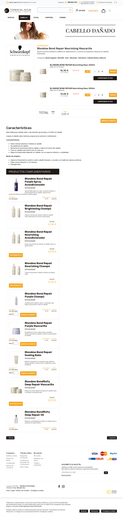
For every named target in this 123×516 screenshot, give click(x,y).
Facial (36, 18)
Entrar (80, 11)
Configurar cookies (37, 490)
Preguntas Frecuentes (24, 457)
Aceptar (84, 511)
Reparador (73, 58)
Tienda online (26, 453)
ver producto (16, 255)
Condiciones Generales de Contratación (24, 462)
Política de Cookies (22, 490)
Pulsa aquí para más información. (30, 506)
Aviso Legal (24, 467)
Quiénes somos (11, 456)
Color (67, 58)
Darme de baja (66, 475)
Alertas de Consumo (10, 467)
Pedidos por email (105, 2)
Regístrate (93, 11)
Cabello (23, 18)
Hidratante (82, 58)
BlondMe (61, 58)
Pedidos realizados (37, 464)
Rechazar (94, 511)
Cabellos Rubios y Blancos (96, 58)
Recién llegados (51, 58)
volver (10, 438)
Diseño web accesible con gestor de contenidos (111, 492)
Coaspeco (10, 453)
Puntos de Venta (9, 459)
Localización (10, 463)
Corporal (49, 18)
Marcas (11, 18)
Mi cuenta (38, 453)
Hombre (62, 18)
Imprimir (112, 438)
